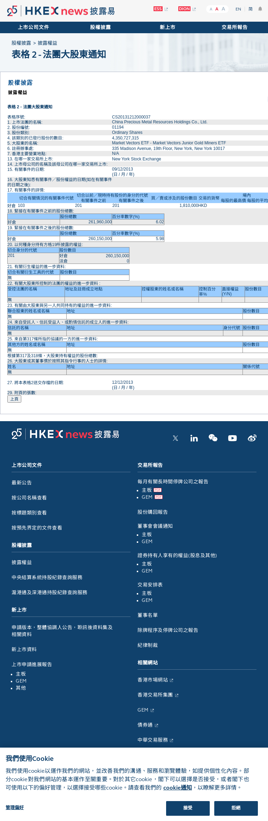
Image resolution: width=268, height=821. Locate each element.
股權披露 (100, 27)
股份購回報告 (152, 512)
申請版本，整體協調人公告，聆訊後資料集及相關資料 (62, 631)
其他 (21, 688)
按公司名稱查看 (29, 498)
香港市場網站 (152, 680)
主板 (21, 674)
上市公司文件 (33, 27)
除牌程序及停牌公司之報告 (167, 630)
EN (238, 9)
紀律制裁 (147, 645)
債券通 (145, 725)
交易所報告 (235, 27)
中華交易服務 (152, 740)
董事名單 (147, 615)
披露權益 (22, 563)
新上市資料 (24, 650)
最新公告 (22, 483)
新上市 (168, 27)
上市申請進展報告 (32, 665)
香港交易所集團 (155, 695)
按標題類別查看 (29, 513)
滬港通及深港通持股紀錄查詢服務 (50, 593)
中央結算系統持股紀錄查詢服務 (47, 578)
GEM (21, 681)
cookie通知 (177, 794)
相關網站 (147, 663)
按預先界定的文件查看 (37, 528)
